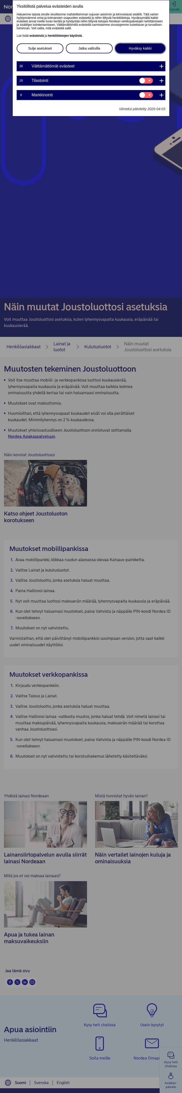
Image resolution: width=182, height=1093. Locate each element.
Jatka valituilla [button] (89, 48)
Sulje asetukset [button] (40, 48)
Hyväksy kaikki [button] (140, 48)
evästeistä (36, 35)
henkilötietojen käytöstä (65, 35)
